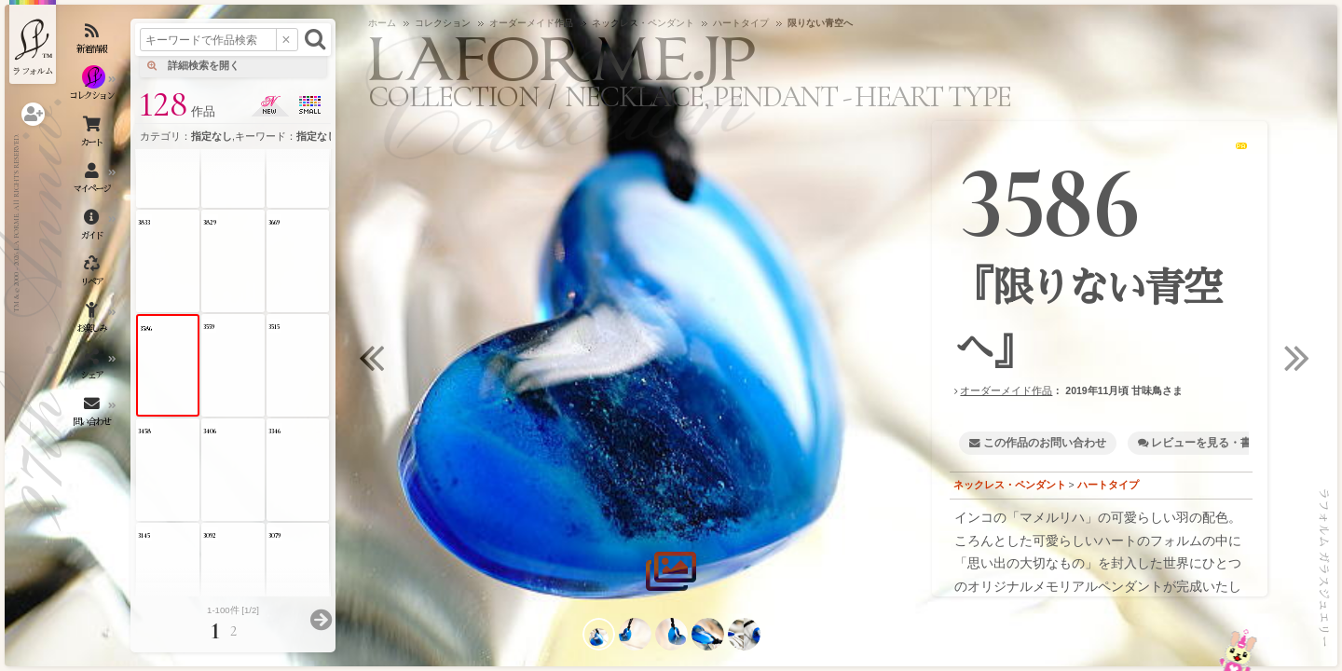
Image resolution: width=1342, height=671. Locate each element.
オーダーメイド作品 (1006, 390)
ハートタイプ (1108, 484)
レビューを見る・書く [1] (1215, 442)
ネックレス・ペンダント (1009, 484)
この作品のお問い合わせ (1044, 442)
